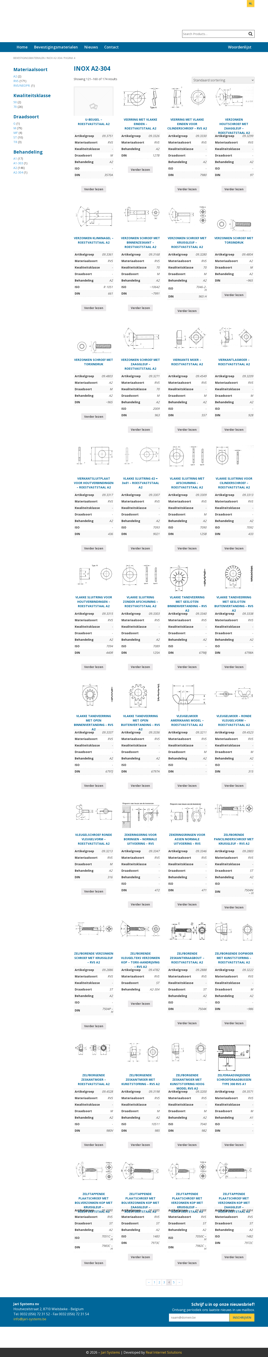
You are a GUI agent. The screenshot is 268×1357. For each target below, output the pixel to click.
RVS (16, 81)
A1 (15, 158)
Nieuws (91, 47)
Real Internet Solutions (164, 1352)
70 (15, 107)
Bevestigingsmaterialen (56, 47)
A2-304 (18, 172)
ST (15, 137)
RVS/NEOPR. (21, 85)
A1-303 (18, 163)
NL (250, 3)
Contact (111, 47)
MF (15, 133)
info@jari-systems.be (29, 1319)
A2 (15, 76)
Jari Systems (29, 21)
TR (15, 142)
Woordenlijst (239, 47)
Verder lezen (93, 189)
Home (22, 47)
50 (15, 102)
